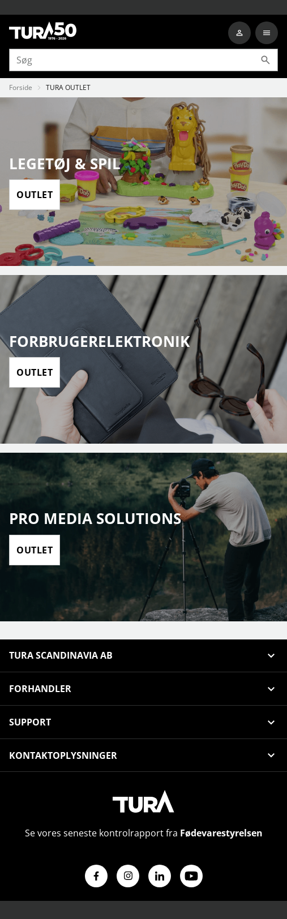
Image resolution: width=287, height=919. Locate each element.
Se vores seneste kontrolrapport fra (144, 833)
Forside (20, 87)
